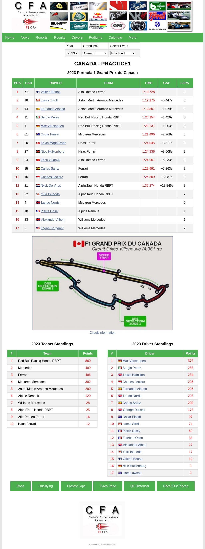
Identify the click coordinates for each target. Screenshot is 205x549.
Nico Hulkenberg (52, 151)
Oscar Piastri (50, 134)
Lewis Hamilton (134, 375)
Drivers (77, 37)
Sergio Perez (50, 117)
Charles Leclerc (52, 177)
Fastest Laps (76, 486)
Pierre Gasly (49, 211)
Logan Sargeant (52, 228)
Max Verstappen (52, 126)
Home (9, 37)
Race (20, 486)
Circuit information (103, 332)
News (25, 37)
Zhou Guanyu (50, 160)
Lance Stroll (49, 100)
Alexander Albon (52, 219)
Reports (42, 37)
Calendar (115, 37)
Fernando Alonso (53, 109)
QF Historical (139, 486)
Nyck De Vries (51, 185)
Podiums (95, 37)
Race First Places (175, 486)
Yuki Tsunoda (50, 194)
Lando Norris (50, 202)
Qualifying (45, 486)
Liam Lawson (132, 473)
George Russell (134, 410)
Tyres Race (108, 486)
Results (59, 37)
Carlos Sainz (50, 168)
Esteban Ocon (133, 438)
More (133, 37)
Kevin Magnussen (53, 143)
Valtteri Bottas (50, 92)
